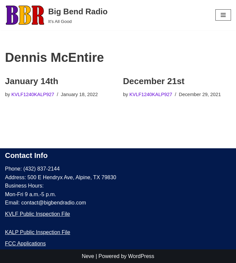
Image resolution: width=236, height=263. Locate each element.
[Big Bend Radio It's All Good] (56, 15)
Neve (88, 256)
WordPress (141, 256)
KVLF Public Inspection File (37, 214)
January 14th (31, 81)
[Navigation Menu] (223, 15)
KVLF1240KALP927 (32, 94)
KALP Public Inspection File (37, 232)
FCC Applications (25, 243)
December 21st (153, 81)
